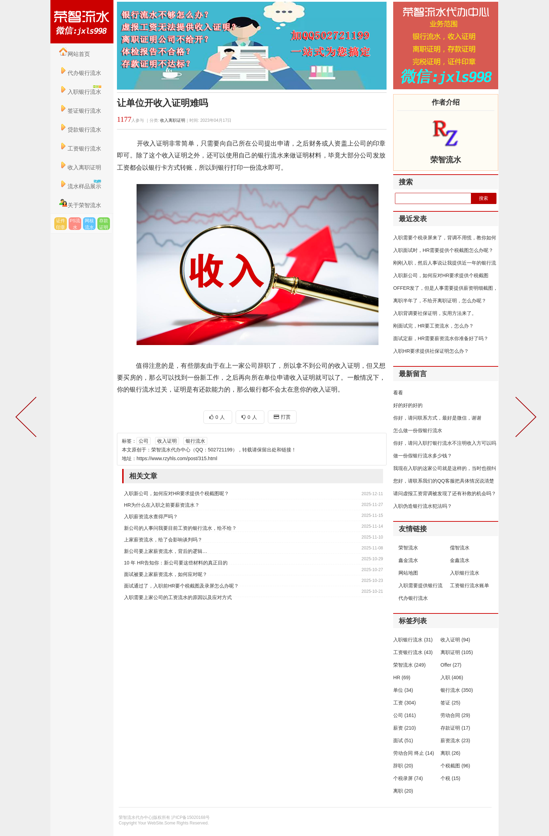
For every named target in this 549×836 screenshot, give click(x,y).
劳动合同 (455, 715)
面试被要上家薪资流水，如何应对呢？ (165, 574)
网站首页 (74, 54)
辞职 (403, 765)
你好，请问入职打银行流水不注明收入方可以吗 (444, 443)
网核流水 (89, 224)
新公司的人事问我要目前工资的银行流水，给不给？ (180, 528)
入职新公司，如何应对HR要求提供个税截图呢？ (176, 493)
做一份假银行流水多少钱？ (422, 455)
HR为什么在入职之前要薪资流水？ (162, 505)
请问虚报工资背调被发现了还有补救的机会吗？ (444, 493)
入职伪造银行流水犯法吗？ (422, 506)
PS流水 (75, 224)
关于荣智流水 (80, 205)
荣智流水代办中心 (81, 21)
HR (401, 677)
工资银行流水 (80, 149)
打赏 (282, 417)
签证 (450, 702)
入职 (451, 677)
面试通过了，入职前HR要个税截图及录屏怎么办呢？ (181, 586)
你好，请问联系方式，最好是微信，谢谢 (437, 418)
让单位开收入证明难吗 (162, 103)
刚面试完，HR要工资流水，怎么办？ (433, 326)
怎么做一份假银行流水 (417, 430)
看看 (398, 392)
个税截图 (455, 765)
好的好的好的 (408, 405)
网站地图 (408, 573)
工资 (404, 702)
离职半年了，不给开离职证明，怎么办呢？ (439, 300)
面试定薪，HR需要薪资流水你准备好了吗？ (440, 338)
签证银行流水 (80, 111)
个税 (450, 778)
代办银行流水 (80, 73)
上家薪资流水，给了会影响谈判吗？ (163, 539)
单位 (403, 690)
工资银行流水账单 (469, 585)
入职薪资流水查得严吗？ (151, 516)
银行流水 (195, 441)
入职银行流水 (464, 573)
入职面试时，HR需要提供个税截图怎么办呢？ (443, 250)
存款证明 (103, 224)
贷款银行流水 (80, 130)
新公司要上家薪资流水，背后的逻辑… (165, 551)
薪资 (404, 728)
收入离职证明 (80, 167)
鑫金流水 (408, 560)
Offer (450, 665)
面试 (403, 740)
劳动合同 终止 (413, 753)
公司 (143, 441)
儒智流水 (460, 547)
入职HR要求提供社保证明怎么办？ (431, 351)
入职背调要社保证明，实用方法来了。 (435, 313)
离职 (450, 753)
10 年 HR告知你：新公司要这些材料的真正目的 (176, 562)
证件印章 (60, 224)
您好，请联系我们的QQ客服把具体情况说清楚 (443, 481)
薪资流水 (455, 740)
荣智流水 (408, 547)
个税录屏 (408, 778)
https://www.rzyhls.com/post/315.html (177, 458)
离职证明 (456, 652)
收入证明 (167, 441)
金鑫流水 (460, 560)
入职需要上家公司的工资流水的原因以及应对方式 (178, 597)
